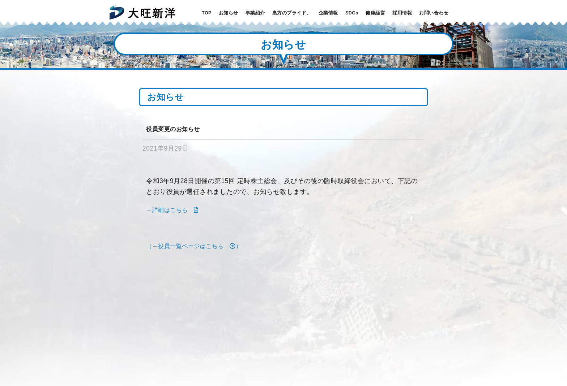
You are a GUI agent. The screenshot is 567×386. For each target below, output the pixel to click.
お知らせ (228, 13)
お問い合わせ (433, 13)
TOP (207, 13)
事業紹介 (255, 13)
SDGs (351, 13)
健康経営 (375, 13)
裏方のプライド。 (291, 13)
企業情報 (328, 13)
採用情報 (402, 13)
